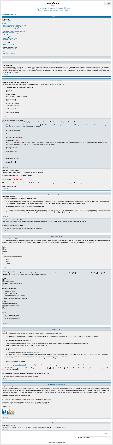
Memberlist (51, 8)
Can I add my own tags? (8, 53)
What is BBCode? (7, 20)
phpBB (54, 442)
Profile (40, 10)
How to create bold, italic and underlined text (14, 25)
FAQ (39, 8)
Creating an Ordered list (8, 39)
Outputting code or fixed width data (11, 34)
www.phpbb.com (42, 356)
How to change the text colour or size (12, 26)
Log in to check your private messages (54, 10)
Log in (67, 10)
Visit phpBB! (30, 343)
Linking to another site (8, 44)
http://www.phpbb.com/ (33, 352)
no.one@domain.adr (20, 365)
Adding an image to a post (9, 48)
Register (67, 8)
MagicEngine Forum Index (9, 14)
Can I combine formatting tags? (10, 28)
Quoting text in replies (8, 32)
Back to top (5, 74)
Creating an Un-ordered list (9, 38)
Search (44, 8)
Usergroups (59, 8)
